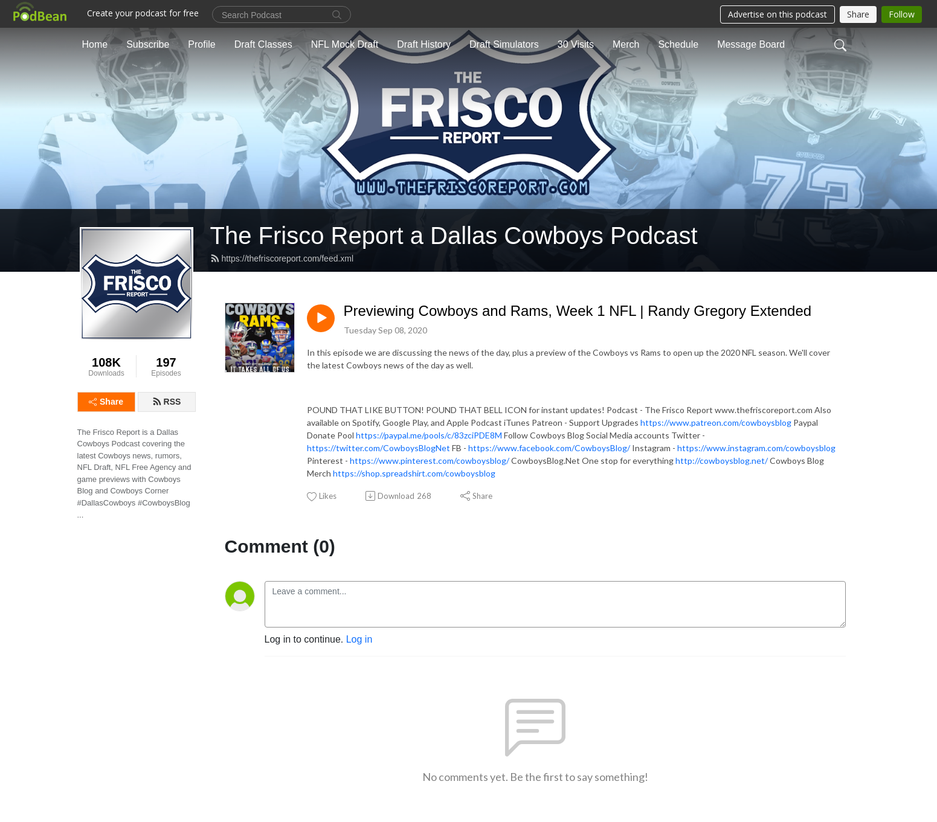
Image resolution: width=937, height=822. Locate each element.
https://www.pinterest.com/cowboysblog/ (429, 460)
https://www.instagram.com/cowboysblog (756, 448)
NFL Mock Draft (344, 44)
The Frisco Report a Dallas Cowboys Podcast (454, 235)
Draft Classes (263, 44)
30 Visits (576, 44)
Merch (626, 44)
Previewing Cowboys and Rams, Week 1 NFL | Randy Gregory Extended (578, 311)
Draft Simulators (504, 44)
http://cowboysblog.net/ (721, 460)
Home (95, 44)
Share (106, 401)
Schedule (678, 44)
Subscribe (147, 44)
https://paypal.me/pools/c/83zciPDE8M (429, 435)
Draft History (424, 44)
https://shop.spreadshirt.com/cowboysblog (414, 473)
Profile (201, 44)
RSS (166, 401)
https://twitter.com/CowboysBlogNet (378, 448)
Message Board (751, 44)
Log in (359, 639)
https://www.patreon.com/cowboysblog (715, 422)
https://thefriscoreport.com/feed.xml (282, 258)
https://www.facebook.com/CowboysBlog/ (549, 448)
